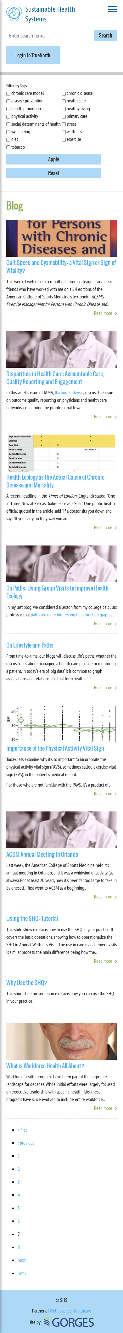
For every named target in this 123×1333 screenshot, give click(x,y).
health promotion (26, 108)
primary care (77, 116)
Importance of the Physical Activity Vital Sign (55, 748)
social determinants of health (36, 124)
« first (22, 1130)
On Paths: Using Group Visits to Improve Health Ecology (57, 592)
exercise (74, 139)
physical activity (24, 116)
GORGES (69, 1322)
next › (23, 1260)
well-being (20, 131)
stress (71, 124)
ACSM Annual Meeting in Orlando (42, 854)
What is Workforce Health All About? (45, 1066)
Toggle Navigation (112, 9)
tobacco (18, 147)
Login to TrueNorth (32, 55)
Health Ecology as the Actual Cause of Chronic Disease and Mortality (55, 481)
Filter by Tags (16, 86)
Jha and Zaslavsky (69, 392)
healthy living (78, 108)
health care (76, 100)
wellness (74, 131)
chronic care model (27, 93)
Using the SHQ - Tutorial (32, 918)
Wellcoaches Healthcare (70, 1310)
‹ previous (26, 1143)
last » (22, 1273)
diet (14, 139)
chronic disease (80, 93)
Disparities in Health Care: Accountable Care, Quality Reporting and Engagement (55, 378)
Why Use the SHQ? (26, 982)
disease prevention (27, 100)
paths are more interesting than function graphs (71, 614)
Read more (103, 313)
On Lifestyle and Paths (29, 645)
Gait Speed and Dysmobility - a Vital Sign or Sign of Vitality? (61, 266)
